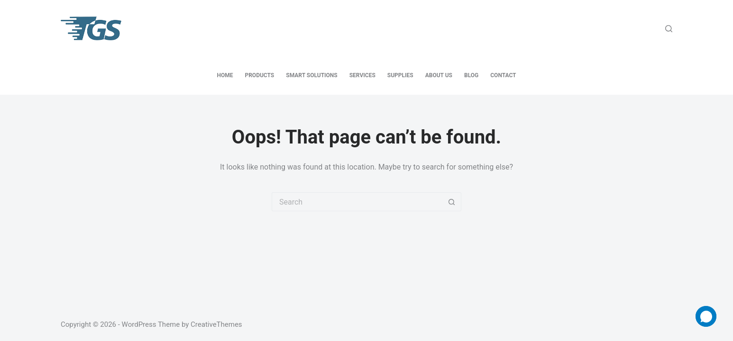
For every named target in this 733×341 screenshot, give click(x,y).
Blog (471, 75)
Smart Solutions (311, 75)
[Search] (668, 28)
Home (225, 75)
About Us (438, 75)
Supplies (400, 75)
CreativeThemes (216, 324)
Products (259, 75)
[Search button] (451, 201)
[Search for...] (357, 201)
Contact (503, 75)
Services (362, 75)
